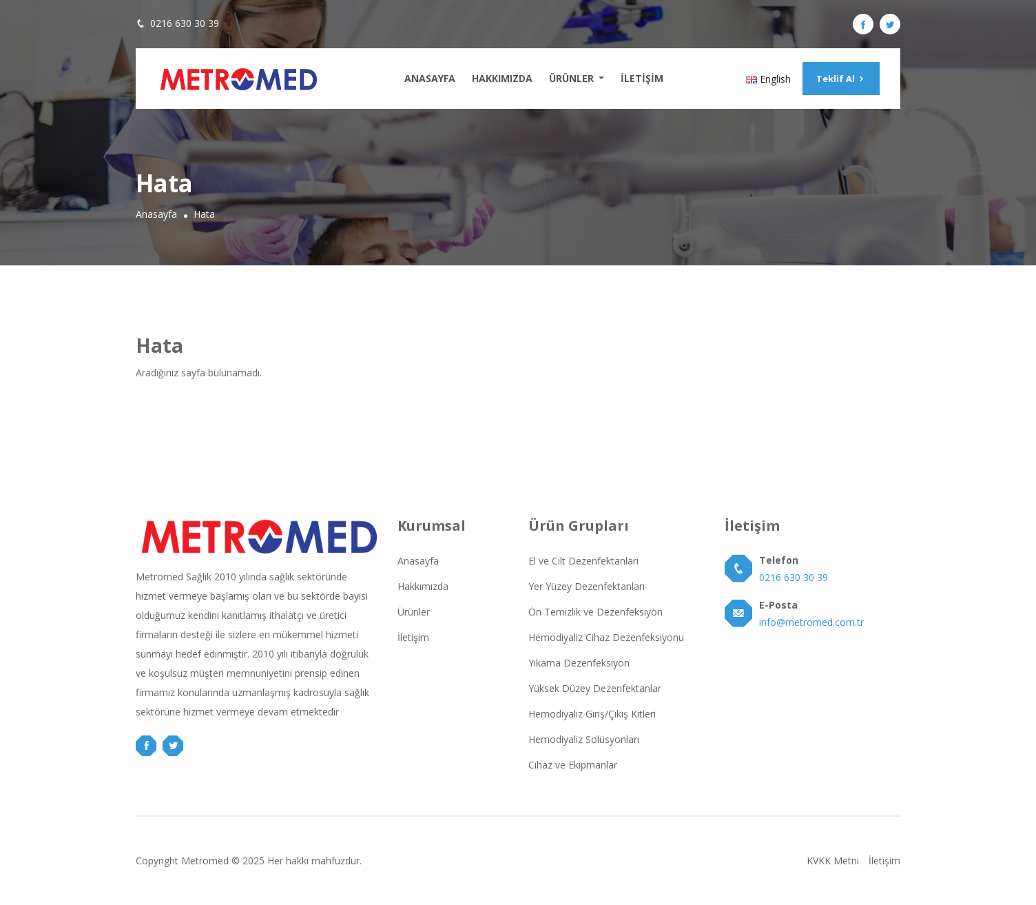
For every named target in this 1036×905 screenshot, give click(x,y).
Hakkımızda (502, 78)
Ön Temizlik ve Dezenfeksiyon (595, 611)
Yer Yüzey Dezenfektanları (586, 586)
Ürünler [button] (573, 78)
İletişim (642, 78)
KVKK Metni (833, 860)
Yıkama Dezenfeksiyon (579, 662)
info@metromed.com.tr (811, 622)
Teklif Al (841, 78)
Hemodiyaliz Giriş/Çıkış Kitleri (592, 713)
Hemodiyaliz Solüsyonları (583, 739)
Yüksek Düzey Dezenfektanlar (594, 688)
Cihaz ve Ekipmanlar (572, 764)
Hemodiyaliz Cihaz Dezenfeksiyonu (606, 637)
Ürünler (413, 611)
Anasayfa (429, 78)
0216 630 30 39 (184, 23)
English (768, 78)
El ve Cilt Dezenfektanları (583, 560)
